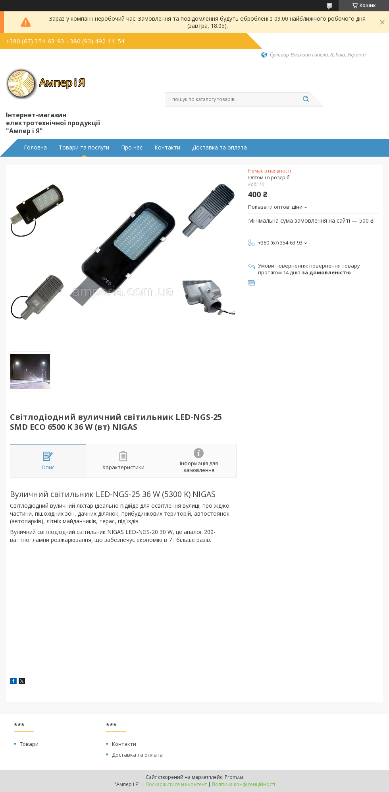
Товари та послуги (84, 147)
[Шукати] (306, 99)
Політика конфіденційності (243, 784)
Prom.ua (234, 777)
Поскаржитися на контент (176, 784)
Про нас (132, 147)
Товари (29, 743)
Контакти (167, 147)
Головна (35, 147)
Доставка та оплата (219, 147)
